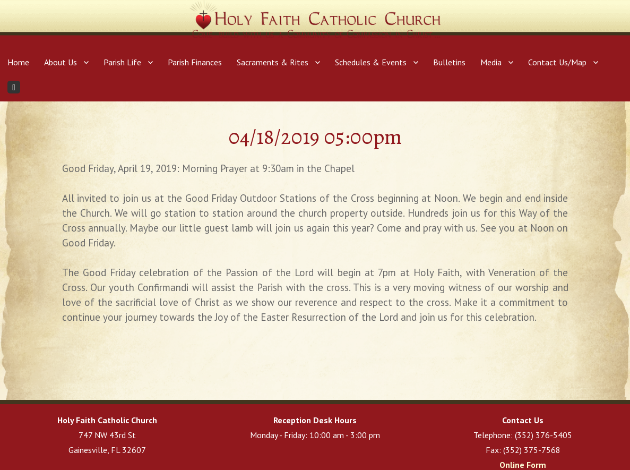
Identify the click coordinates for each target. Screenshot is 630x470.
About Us (60, 62)
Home (18, 62)
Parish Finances (195, 62)
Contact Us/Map (557, 62)
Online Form (522, 464)
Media (491, 62)
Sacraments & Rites (272, 62)
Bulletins (449, 62)
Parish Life (122, 62)
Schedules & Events (371, 62)
